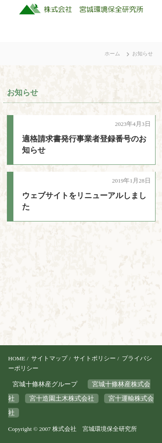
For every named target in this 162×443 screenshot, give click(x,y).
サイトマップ (49, 358)
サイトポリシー (94, 358)
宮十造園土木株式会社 (61, 398)
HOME (16, 358)
